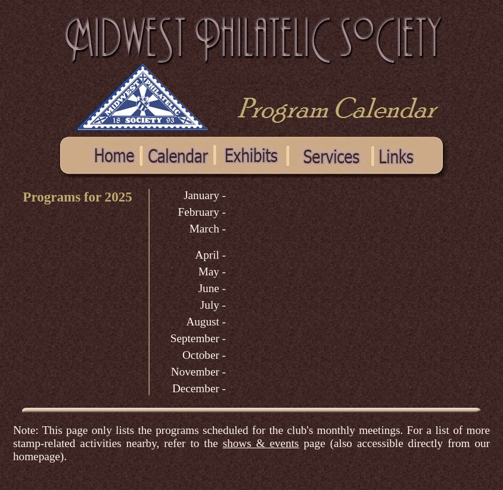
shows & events (261, 443)
